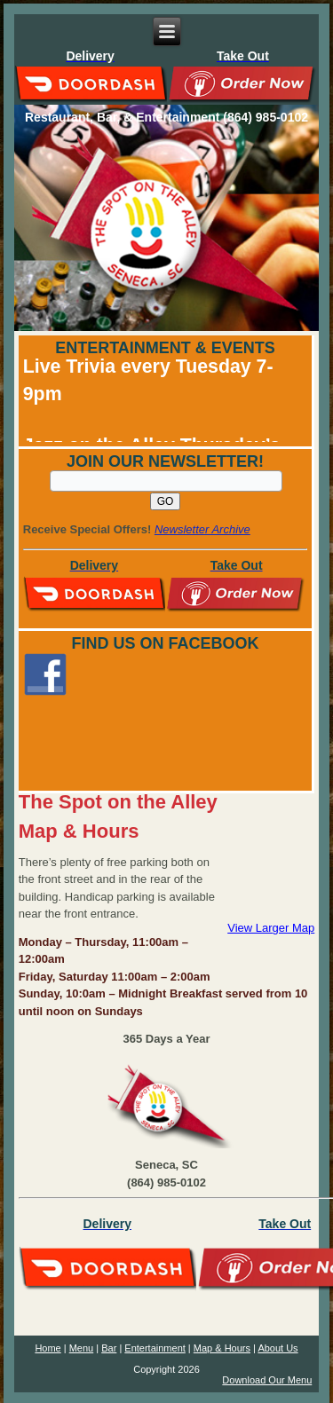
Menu (81, 1348)
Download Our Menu (267, 1380)
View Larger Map (270, 927)
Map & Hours (222, 1348)
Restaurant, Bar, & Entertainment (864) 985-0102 (166, 117)
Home (47, 1348)
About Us (277, 1348)
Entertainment (154, 1348)
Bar (108, 1348)
